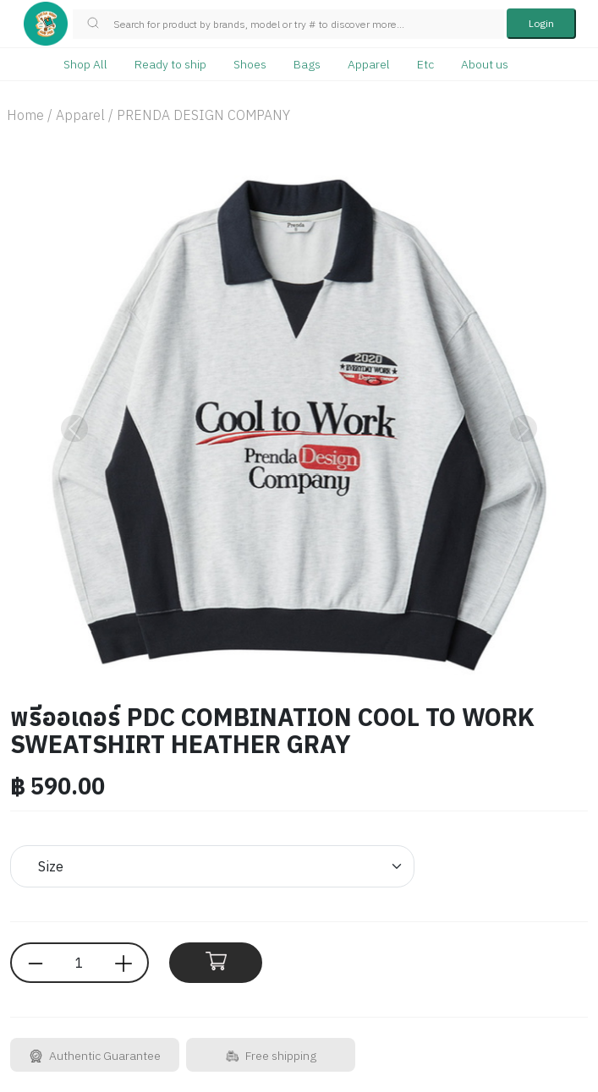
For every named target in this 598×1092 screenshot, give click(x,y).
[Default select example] (212, 866)
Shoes (249, 64)
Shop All (85, 64)
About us (484, 64)
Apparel (369, 64)
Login (541, 23)
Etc (425, 64)
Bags (307, 64)
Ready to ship (170, 64)
